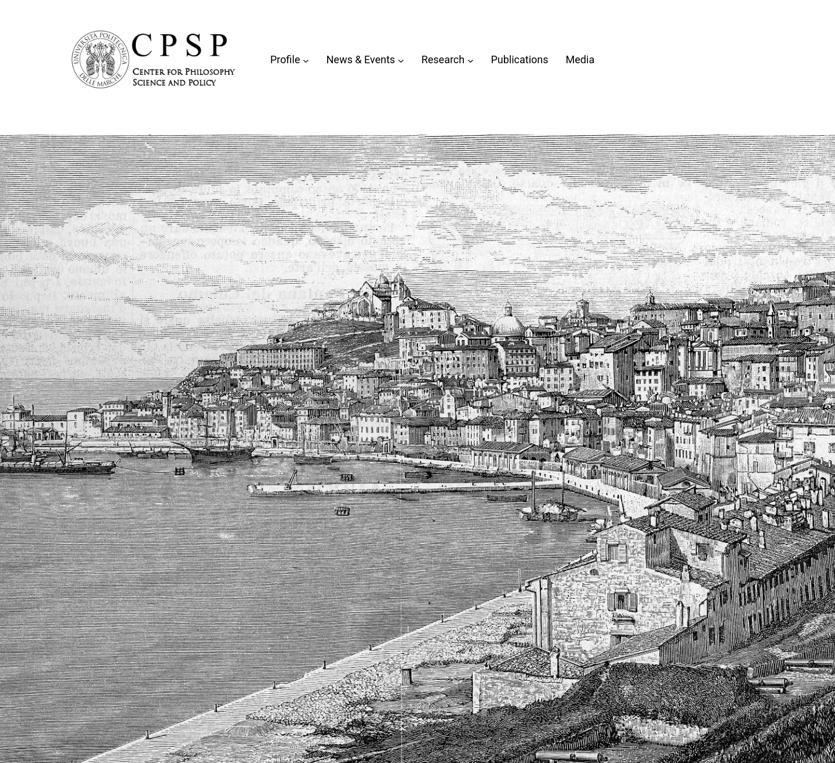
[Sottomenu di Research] (470, 60)
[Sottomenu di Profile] (306, 60)
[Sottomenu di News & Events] (401, 60)
